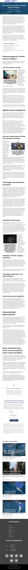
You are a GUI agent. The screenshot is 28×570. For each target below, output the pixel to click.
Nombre (11, 410)
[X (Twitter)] (9, 555)
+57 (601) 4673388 (13, 548)
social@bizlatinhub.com (6, 429)
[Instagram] (19, 555)
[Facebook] (4, 555)
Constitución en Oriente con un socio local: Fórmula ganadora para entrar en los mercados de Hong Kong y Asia (14, 475)
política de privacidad (7, 432)
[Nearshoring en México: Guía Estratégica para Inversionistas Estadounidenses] (14, 448)
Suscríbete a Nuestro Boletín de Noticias (18, 564)
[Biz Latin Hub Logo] (8, 1)
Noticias (10, 528)
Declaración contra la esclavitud (14, 565)
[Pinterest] (14, 559)
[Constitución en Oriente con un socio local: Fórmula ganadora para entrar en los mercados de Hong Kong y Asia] (14, 466)
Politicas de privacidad (6, 564)
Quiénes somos (11, 526)
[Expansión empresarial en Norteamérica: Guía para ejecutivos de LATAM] (14, 486)
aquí (19, 372)
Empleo (10, 531)
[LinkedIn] (14, 555)
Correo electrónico (13, 414)
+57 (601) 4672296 (13, 549)
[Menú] (25, 1)
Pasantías (10, 533)
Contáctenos (11, 535)
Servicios (10, 524)
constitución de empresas (7, 367)
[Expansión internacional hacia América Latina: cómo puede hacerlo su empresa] (14, 505)
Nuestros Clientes (12, 529)
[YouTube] (23, 555)
